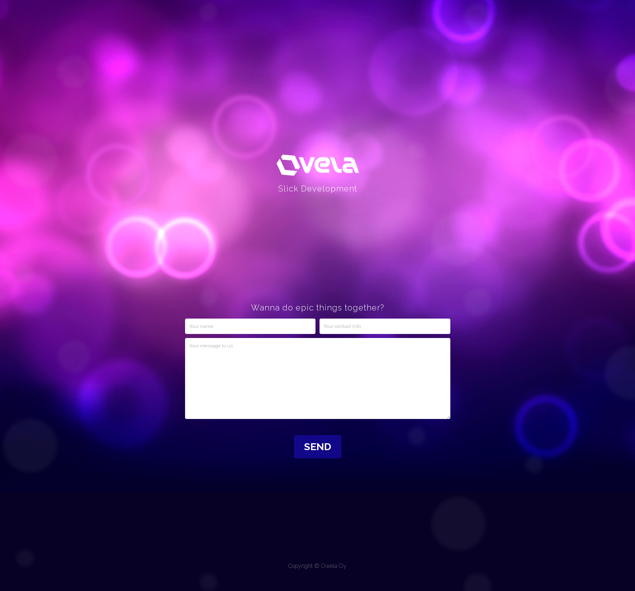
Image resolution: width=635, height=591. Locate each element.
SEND (317, 446)
